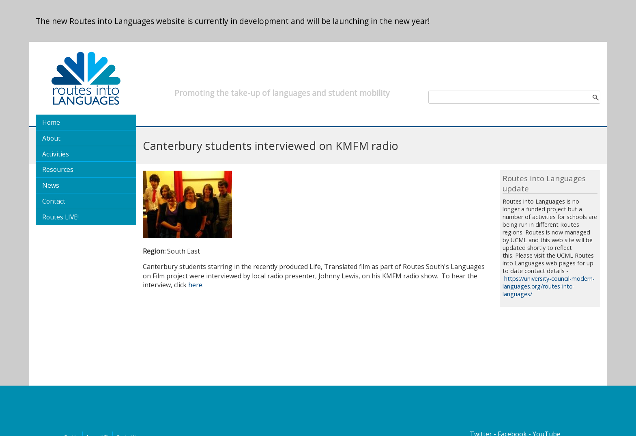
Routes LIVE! (60, 217)
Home (51, 122)
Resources (57, 169)
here (195, 284)
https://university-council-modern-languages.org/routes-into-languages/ (549, 286)
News (50, 185)
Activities (55, 154)
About (51, 138)
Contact (53, 201)
